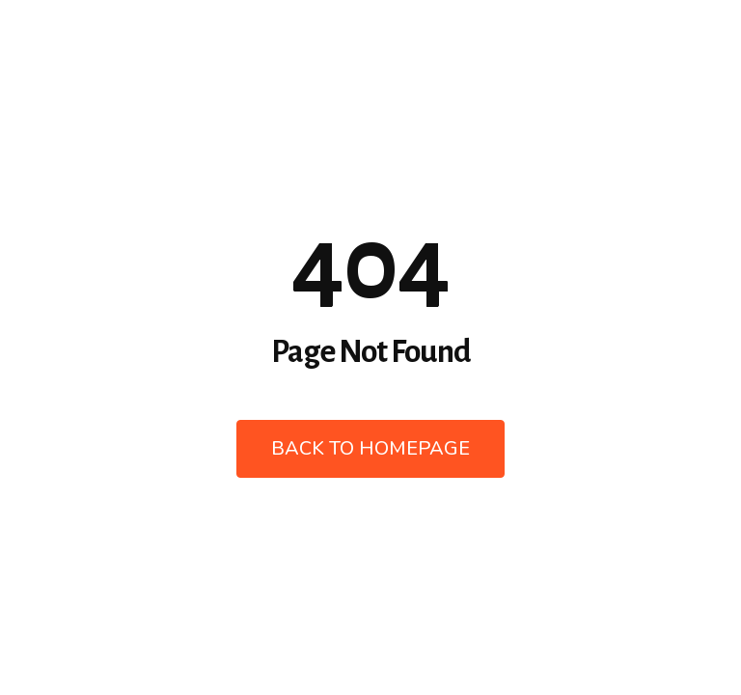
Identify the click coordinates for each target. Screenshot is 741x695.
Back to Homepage (370, 448)
